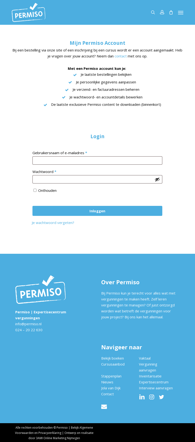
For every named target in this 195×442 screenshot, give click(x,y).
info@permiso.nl (28, 323)
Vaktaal (145, 358)
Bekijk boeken (112, 358)
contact (121, 56)
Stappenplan (111, 376)
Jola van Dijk (111, 388)
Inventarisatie (150, 376)
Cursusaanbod (113, 364)
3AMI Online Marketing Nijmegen (58, 438)
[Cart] (171, 12)
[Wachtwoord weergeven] (157, 179)
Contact (107, 393)
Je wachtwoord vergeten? (53, 222)
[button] (180, 12)
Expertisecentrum (154, 382)
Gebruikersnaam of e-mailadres (65, 152)
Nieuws (107, 382)
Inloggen (97, 210)
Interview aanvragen (156, 388)
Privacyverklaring (49, 433)
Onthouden (47, 190)
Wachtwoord (50, 171)
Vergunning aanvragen (148, 367)
